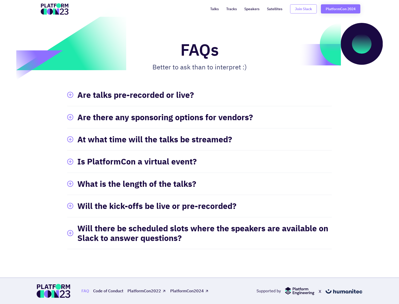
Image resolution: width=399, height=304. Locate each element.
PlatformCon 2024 (340, 8)
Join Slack (303, 8)
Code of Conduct (108, 290)
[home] (54, 9)
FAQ (85, 290)
